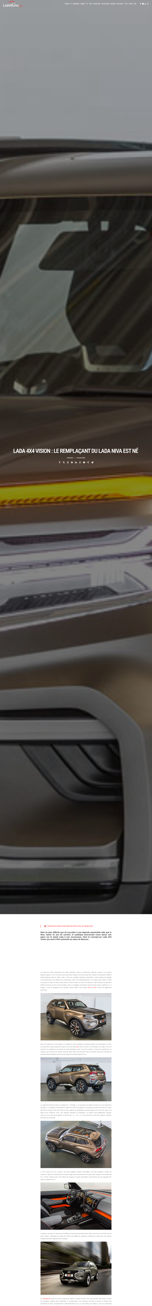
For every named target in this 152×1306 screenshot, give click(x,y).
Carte (12, 1239)
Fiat (97, 1241)
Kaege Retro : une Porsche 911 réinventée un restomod (96, 1284)
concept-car (46, 433)
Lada (42, 1184)
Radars (113, 4)
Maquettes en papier (97, 1254)
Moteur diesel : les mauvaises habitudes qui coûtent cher (96, 1289)
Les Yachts (49, 1245)
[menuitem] (67, 4)
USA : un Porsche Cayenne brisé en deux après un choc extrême (29, 1294)
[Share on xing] (88, 30)
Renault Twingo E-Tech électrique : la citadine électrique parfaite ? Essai (31, 1284)
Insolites (96, 4)
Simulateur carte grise (84, 1254)
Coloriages (107, 1254)
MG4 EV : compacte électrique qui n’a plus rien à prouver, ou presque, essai (32, 1286)
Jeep (124, 1241)
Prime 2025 (128, 1254)
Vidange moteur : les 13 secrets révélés (90, 1294)
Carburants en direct (90, 1257)
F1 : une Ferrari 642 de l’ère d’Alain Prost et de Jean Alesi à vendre (29, 1279)
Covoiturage (117, 1254)
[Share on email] (92, 30)
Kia (127, 1241)
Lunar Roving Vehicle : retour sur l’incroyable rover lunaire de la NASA (100, 1286)
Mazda (113, 1244)
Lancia (87, 1244)
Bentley (109, 1238)
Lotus (103, 1244)
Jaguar (120, 1241)
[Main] (76, 1208)
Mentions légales (16, 1252)
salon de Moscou (76, 1184)
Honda (105, 1241)
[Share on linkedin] (76, 30)
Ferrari (93, 1241)
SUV (95, 122)
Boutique (120, 4)
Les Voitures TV (50, 1239)
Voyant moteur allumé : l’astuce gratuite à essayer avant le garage (99, 1279)
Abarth (80, 1238)
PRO (135, 4)
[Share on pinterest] (72, 30)
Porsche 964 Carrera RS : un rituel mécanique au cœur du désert (99, 1281)
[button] (140, 4)
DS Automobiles (86, 1241)
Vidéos (82, 4)
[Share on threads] (68, 30)
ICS (46, 1264)
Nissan (136, 1244)
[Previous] (37, 1207)
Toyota (128, 1246)
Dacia (79, 1241)
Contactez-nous (15, 1249)
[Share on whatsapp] (80, 30)
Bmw (113, 1238)
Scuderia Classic (50, 1249)
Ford (101, 1241)
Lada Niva (61, 1184)
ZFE (112, 1254)
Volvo (80, 1249)
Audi (104, 1238)
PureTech (80, 1257)
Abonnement (15, 1242)
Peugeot (88, 1246)
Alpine (92, 1238)
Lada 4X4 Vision (51, 1184)
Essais (67, 4)
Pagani (83, 1246)
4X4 (89, 122)
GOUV (123, 1254)
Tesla (123, 1246)
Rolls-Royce (106, 1246)
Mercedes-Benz (126, 1244)
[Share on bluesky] (84, 30)
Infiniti (115, 1241)
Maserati (108, 1244)
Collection (105, 4)
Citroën (133, 1238)
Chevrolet (127, 1238)
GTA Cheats (49, 1257)
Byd (122, 1238)
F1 (71, 4)
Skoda (115, 1246)
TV (87, 4)
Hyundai (110, 1241)
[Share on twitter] (64, 30)
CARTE (131, 4)
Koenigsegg (132, 1241)
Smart (119, 1246)
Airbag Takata (135, 1254)
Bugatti (118, 1238)
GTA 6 (47, 1254)
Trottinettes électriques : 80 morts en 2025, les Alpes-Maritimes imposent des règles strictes (37, 1292)
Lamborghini (81, 1244)
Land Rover (94, 1244)
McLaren (118, 1244)
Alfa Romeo (86, 1238)
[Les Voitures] (13, 4)
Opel (79, 1246)
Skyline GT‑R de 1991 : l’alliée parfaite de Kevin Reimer (96, 1291)
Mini (132, 1244)
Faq (12, 1245)
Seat (111, 1246)
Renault (99, 1246)
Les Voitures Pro (50, 1242)
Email (86, 1220)
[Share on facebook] (60, 30)
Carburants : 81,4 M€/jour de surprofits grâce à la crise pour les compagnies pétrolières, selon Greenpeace (40, 1289)
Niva (67, 1184)
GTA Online (49, 1261)
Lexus (99, 1244)
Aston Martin (98, 1238)
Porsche (94, 1246)
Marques (76, 4)
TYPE (126, 4)
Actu (90, 4)
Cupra (137, 1238)
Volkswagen (135, 1246)
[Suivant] (115, 1207)
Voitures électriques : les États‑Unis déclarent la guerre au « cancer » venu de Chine (34, 1281)
